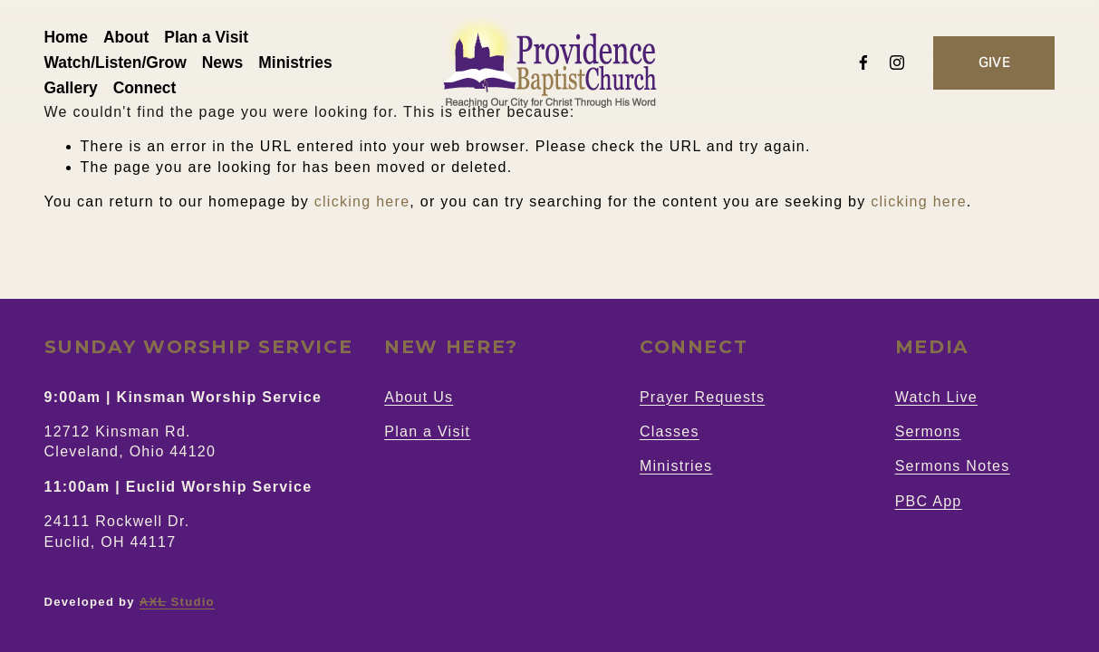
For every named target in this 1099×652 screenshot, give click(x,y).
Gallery (71, 88)
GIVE (994, 62)
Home (66, 37)
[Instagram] (897, 62)
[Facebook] (863, 62)
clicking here (362, 201)
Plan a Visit (206, 37)
